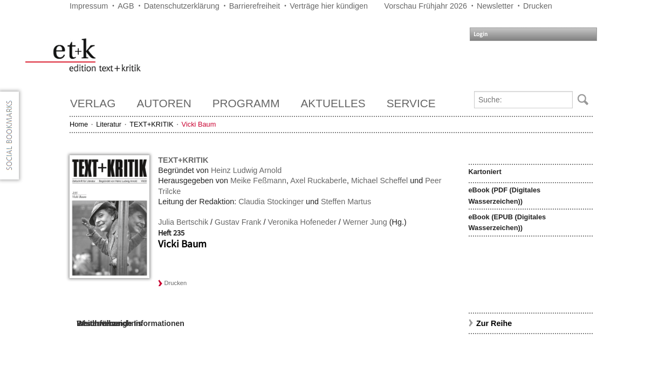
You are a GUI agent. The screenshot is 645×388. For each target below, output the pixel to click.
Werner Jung (365, 222)
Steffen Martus (346, 201)
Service (411, 103)
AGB (126, 6)
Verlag (92, 103)
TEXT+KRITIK (151, 124)
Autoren (163, 103)
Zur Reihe (494, 323)
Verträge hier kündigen (329, 6)
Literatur (108, 124)
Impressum (89, 6)
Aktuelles (333, 103)
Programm (246, 103)
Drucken (537, 6)
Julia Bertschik (183, 222)
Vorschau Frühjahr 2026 (425, 6)
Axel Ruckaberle (318, 180)
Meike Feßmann (258, 180)
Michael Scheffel (379, 180)
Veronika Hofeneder (301, 222)
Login (481, 34)
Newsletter (495, 6)
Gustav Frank (238, 222)
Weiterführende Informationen (130, 323)
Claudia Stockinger (271, 201)
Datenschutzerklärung (181, 6)
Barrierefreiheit (254, 6)
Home (79, 124)
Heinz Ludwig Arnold (246, 170)
